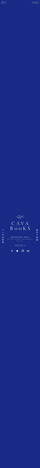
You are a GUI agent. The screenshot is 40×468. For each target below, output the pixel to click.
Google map (19, 245)
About (3, 2)
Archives (35, 2)
